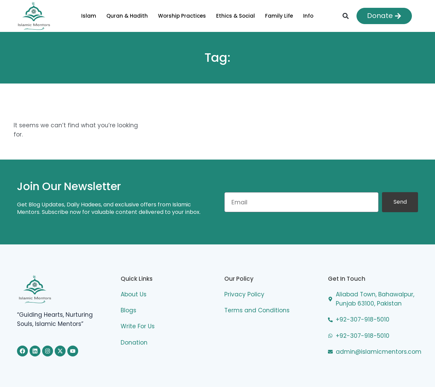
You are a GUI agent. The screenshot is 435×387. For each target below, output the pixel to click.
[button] (345, 15)
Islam (88, 15)
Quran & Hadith (127, 15)
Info (308, 15)
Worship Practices (182, 15)
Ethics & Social (235, 15)
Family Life (279, 15)
